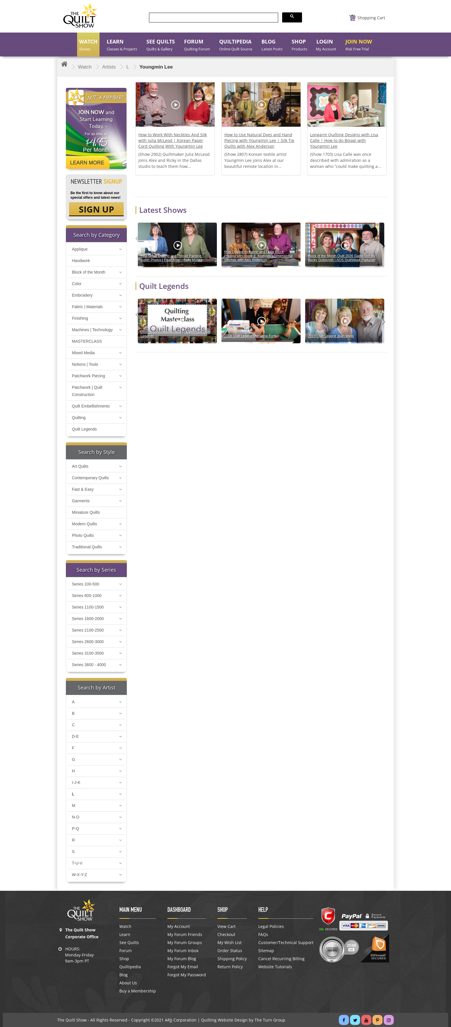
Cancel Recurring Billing (281, 958)
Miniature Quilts (86, 512)
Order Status (229, 950)
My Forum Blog (181, 958)
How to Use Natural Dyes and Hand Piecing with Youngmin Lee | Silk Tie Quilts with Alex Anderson (259, 140)
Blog (123, 974)
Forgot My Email (182, 966)
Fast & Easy (82, 489)
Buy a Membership (137, 991)
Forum (125, 950)
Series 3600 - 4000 (89, 664)
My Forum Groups (184, 942)
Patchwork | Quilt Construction (87, 391)
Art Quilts (80, 466)
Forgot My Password (186, 974)
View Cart (226, 926)
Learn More (87, 163)
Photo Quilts (83, 535)
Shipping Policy (232, 958)
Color (76, 283)
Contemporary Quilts (90, 477)
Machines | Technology (92, 329)
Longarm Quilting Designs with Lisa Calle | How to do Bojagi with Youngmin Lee (344, 140)
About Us (128, 983)
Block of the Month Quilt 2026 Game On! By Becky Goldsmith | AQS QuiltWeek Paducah (341, 258)
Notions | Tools (85, 364)
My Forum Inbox (182, 950)
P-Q (75, 828)
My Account (178, 926)
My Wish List (229, 942)
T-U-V (77, 863)
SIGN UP (96, 209)
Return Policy (230, 966)
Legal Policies (271, 926)
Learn (124, 934)
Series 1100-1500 (88, 607)
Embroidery (82, 295)
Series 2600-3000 (88, 641)
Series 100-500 (85, 584)
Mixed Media (83, 352)
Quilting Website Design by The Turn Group (243, 1020)
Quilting (78, 417)
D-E (75, 736)
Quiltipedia (130, 966)
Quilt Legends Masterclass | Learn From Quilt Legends (175, 334)
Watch (125, 926)
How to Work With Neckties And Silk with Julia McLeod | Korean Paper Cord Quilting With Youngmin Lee (172, 140)
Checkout (226, 934)
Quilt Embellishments (91, 406)
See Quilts (129, 942)
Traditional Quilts (87, 547)
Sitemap (266, 950)
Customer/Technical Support (286, 942)
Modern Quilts (84, 524)
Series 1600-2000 (88, 618)
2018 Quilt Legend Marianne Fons (250, 336)
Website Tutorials (275, 966)
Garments (80, 501)
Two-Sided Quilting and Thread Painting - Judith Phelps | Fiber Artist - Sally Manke (171, 258)
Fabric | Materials (87, 306)
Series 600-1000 (87, 595)
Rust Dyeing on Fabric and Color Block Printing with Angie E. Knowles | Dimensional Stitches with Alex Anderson (258, 256)
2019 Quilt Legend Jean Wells (331, 336)
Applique (80, 249)
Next (385, 245)
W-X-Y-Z (79, 874)
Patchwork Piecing (88, 376)
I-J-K (76, 782)
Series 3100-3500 (88, 653)
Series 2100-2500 (88, 630)
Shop (124, 958)
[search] (213, 17)
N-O (75, 817)
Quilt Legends (84, 429)
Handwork (81, 260)
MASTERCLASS (87, 341)
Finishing (80, 318)
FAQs (263, 934)
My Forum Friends (184, 934)
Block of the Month (88, 272)
